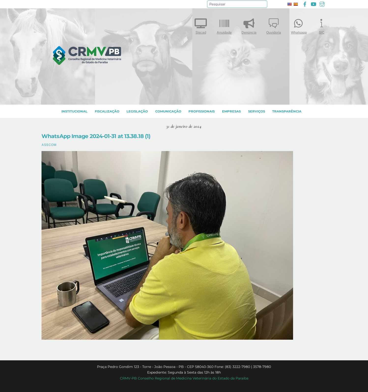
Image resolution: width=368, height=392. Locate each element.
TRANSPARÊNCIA (286, 111)
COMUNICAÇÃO (168, 111)
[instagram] (322, 3)
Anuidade (224, 25)
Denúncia (248, 25)
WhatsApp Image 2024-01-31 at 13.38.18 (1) (96, 136)
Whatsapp (299, 25)
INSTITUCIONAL (74, 111)
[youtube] (313, 3)
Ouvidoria (273, 25)
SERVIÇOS (256, 111)
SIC (321, 25)
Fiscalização (107, 111)
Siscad (201, 25)
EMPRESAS (231, 111)
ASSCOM (49, 145)
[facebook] (305, 3)
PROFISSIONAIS (201, 111)
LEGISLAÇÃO (137, 111)
